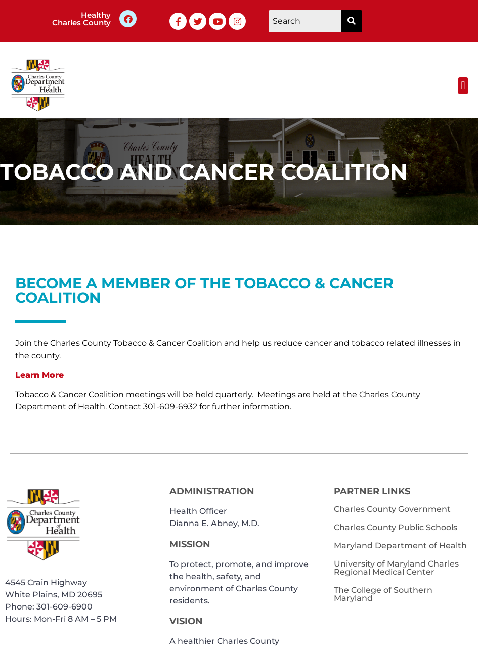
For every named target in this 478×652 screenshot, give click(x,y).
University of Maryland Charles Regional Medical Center (396, 568)
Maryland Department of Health (400, 545)
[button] (463, 85)
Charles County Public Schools (395, 527)
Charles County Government (392, 509)
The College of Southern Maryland (383, 594)
